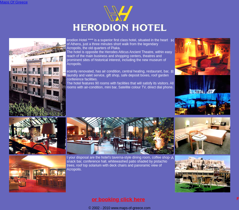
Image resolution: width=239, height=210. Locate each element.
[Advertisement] (119, 35)
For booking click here (118, 199)
